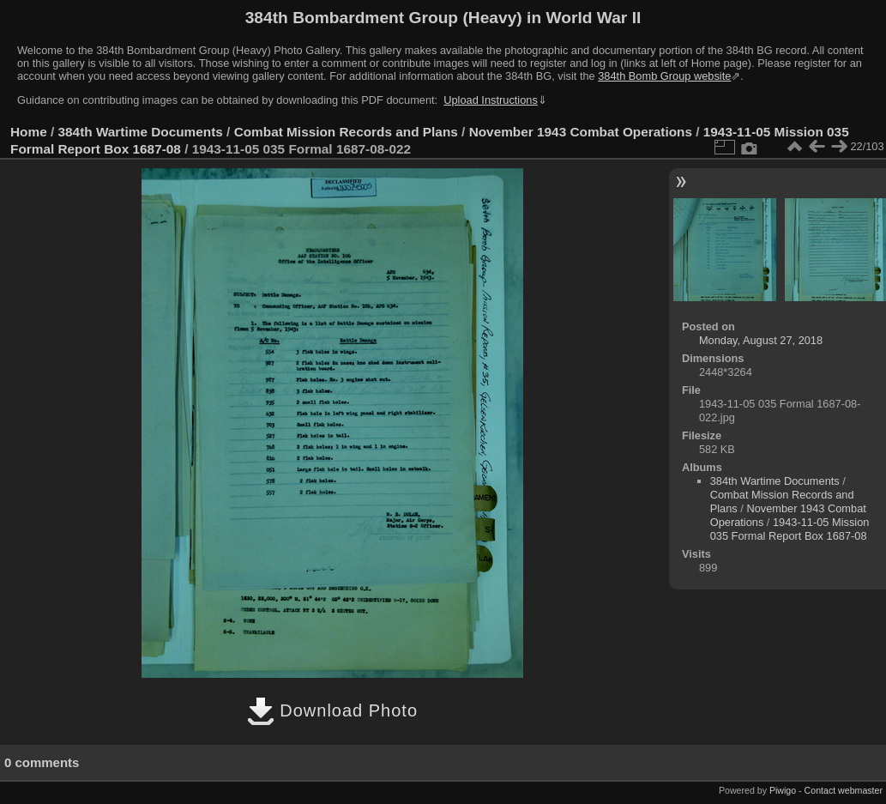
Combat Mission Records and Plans (346, 131)
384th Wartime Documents (140, 131)
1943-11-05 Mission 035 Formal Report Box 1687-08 (790, 529)
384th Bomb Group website (664, 76)
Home (28, 131)
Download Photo (332, 710)
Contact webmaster (844, 790)
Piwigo (782, 790)
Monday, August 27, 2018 (761, 340)
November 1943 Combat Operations (580, 131)
